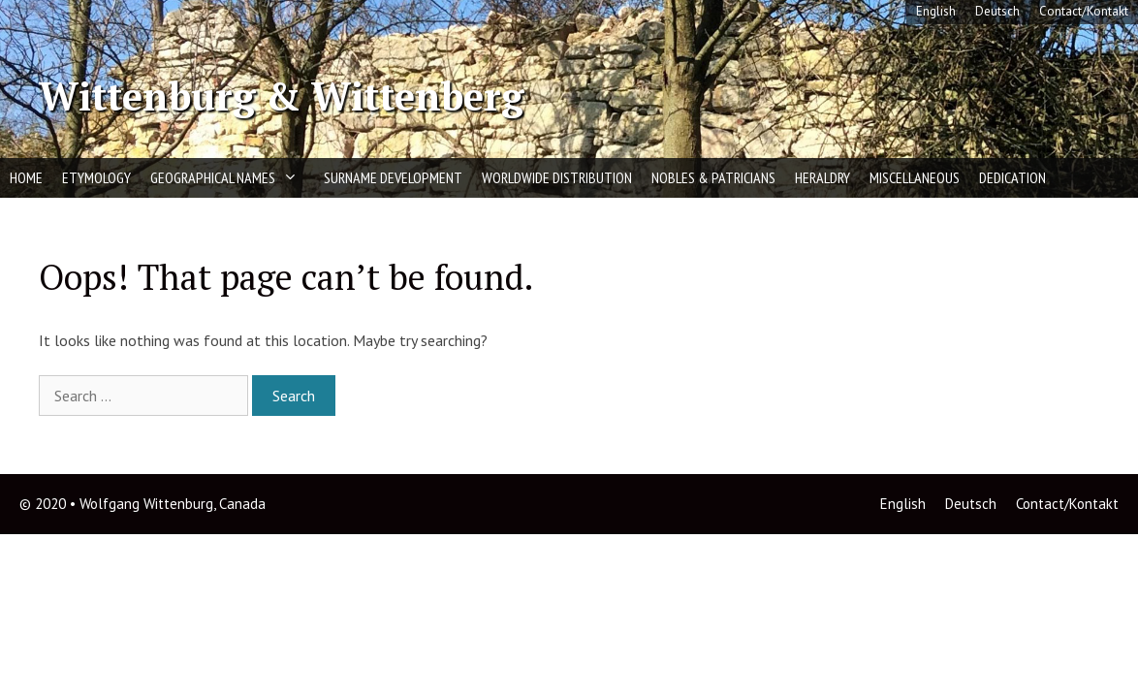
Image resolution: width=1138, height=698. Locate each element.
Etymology (96, 177)
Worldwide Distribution (557, 177)
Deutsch (997, 11)
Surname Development (393, 177)
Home (26, 177)
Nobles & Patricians (713, 177)
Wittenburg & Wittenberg (281, 95)
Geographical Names (232, 178)
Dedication (1012, 177)
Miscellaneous (914, 177)
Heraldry (822, 177)
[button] (294, 178)
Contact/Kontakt (1083, 11)
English (936, 11)
